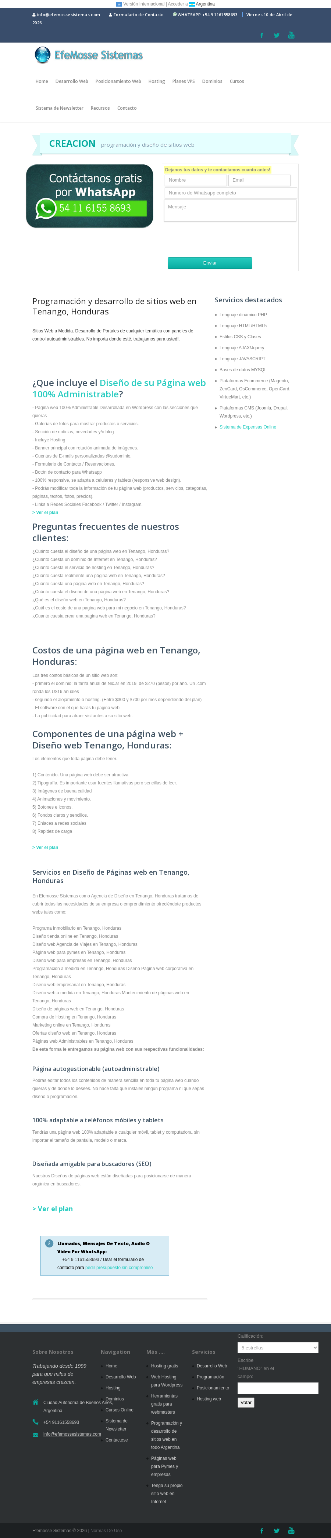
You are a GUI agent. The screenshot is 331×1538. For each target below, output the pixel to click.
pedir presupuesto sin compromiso (119, 1267)
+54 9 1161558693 (220, 14)
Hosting (157, 81)
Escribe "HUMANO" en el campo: (256, 1368)
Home (42, 81)
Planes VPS (183, 81)
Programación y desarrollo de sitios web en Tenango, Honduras (114, 306)
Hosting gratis (164, 1365)
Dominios (212, 81)
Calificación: (250, 1336)
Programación (210, 1377)
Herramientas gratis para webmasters (164, 1404)
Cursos (237, 81)
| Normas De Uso (104, 1530)
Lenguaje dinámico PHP (243, 314)
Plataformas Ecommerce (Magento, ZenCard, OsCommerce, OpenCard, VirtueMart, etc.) (255, 389)
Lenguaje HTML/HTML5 (243, 325)
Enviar (210, 263)
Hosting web (209, 1399)
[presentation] (220, 239)
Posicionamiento (213, 1388)
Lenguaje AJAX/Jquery (242, 347)
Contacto (127, 108)
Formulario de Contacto (136, 14)
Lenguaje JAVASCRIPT (243, 358)
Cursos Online (120, 1410)
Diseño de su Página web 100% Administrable (119, 388)
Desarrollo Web (72, 81)
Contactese (117, 1440)
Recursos (100, 108)
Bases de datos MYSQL (243, 369)
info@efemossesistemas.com (66, 14)
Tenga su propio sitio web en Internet (166, 1493)
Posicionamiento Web (118, 81)
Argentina (202, 4)
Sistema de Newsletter (59, 108)
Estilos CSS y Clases (240, 336)
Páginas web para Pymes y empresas (164, 1466)
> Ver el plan (45, 512)
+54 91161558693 (61, 1422)
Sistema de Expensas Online (248, 427)
